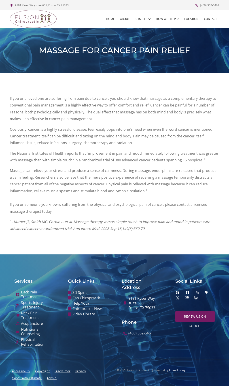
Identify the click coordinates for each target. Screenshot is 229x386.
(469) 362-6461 (207, 5)
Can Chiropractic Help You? (86, 300)
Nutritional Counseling (30, 331)
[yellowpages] (187, 298)
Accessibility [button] (21, 371)
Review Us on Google (195, 318)
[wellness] (196, 298)
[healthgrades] (206, 292)
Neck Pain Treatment (30, 315)
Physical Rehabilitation (33, 342)
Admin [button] (52, 378)
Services (141, 19)
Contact (210, 19)
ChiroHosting (177, 370)
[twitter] (177, 298)
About (124, 19)
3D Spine (79, 292)
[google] (177, 292)
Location (191, 19)
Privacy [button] (80, 371)
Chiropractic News (87, 308)
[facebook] (187, 292)
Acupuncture (32, 323)
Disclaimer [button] (62, 371)
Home (110, 19)
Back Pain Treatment (30, 294)
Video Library (83, 314)
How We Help (166, 19)
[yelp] (197, 292)
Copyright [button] (42, 371)
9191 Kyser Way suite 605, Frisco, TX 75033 (39, 5)
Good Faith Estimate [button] (27, 378)
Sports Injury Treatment (32, 305)
